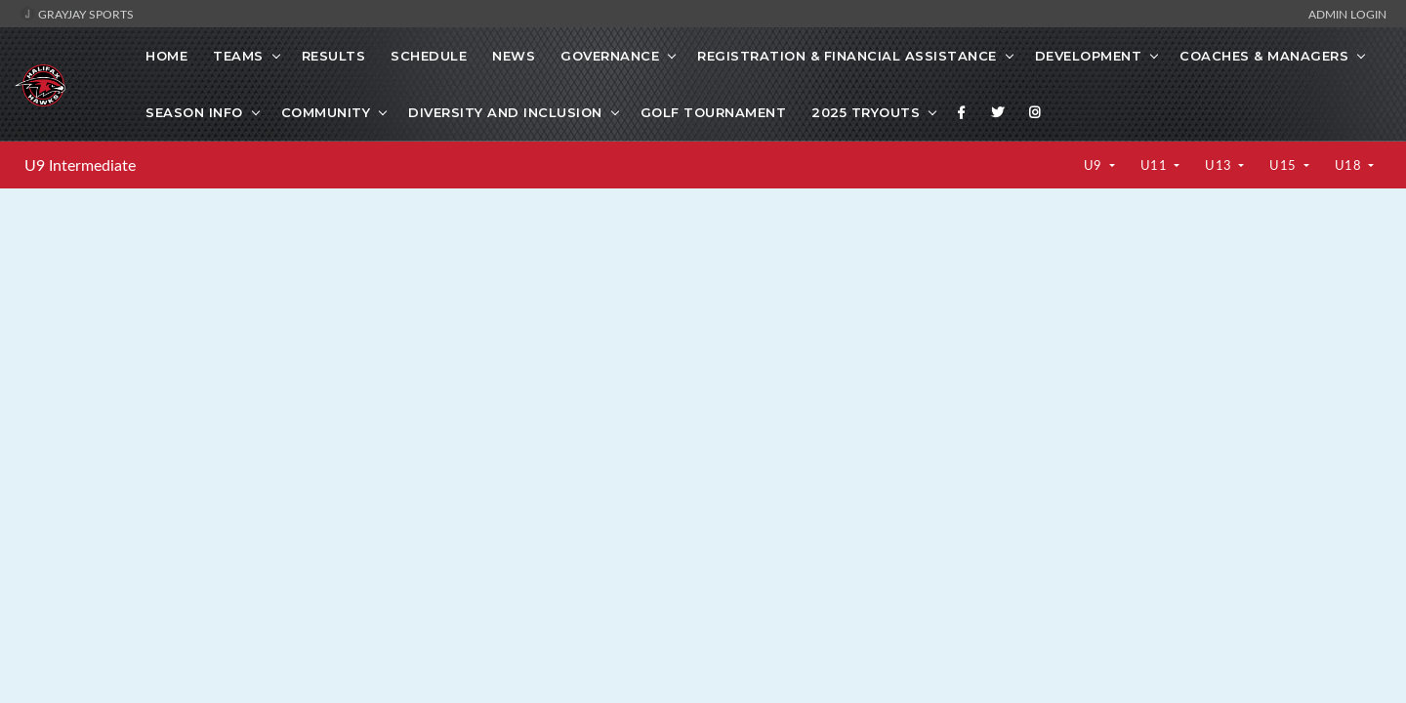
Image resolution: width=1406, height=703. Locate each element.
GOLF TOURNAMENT (714, 112)
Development (1088, 55)
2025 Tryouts (865, 112)
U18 (1350, 165)
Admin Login (1347, 13)
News (513, 55)
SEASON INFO (194, 112)
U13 (1220, 165)
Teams (238, 55)
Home (166, 55)
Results (334, 55)
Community (326, 112)
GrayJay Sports (77, 13)
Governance (609, 55)
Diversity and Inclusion (505, 112)
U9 (1095, 165)
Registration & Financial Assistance (847, 55)
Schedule (429, 55)
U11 (1155, 165)
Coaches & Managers (1263, 55)
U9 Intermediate (80, 165)
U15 (1284, 165)
